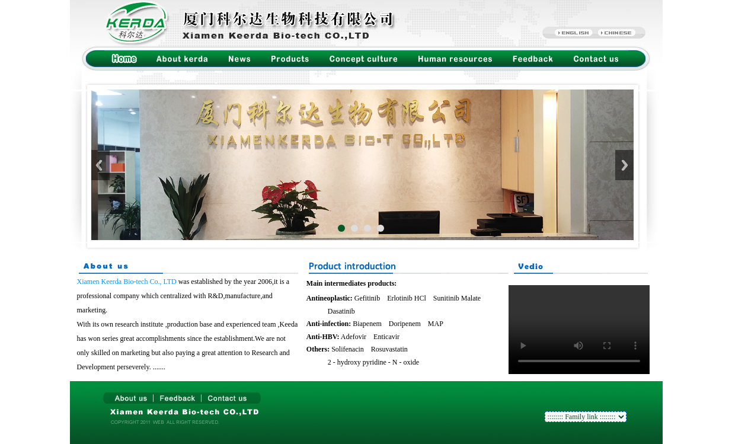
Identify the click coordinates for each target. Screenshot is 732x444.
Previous (100, 165)
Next (624, 165)
